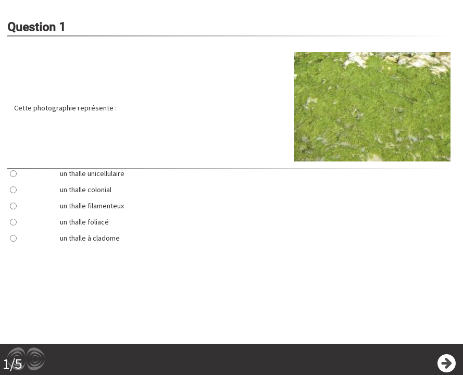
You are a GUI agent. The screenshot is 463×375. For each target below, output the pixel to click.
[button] (372, 108)
